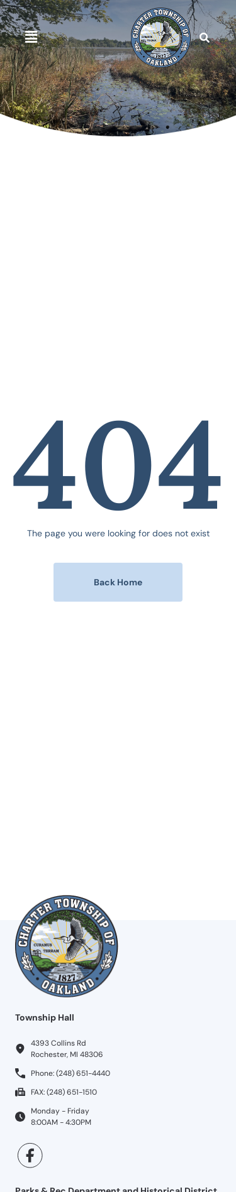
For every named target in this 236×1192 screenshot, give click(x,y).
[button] (31, 38)
